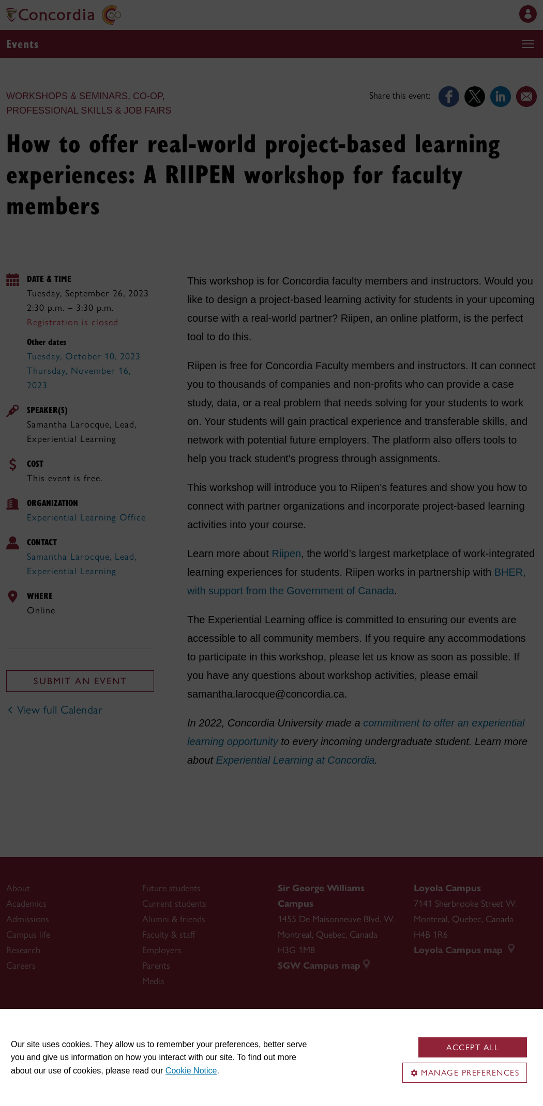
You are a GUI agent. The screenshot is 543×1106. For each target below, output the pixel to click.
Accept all (472, 1047)
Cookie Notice (191, 1070)
